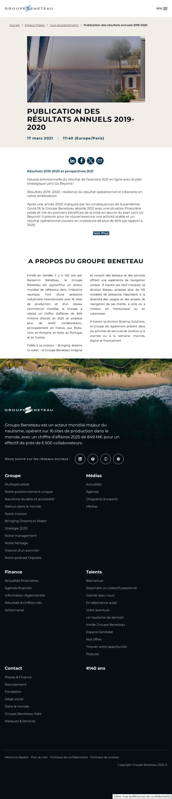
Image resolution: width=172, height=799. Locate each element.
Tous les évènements (64, 25)
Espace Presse (35, 25)
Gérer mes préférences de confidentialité (142, 796)
